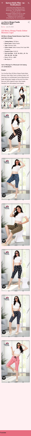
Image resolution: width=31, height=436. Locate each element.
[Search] (29, 3)
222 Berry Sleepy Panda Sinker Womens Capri (14, 32)
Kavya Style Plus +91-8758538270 (15, 3)
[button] (29, 22)
